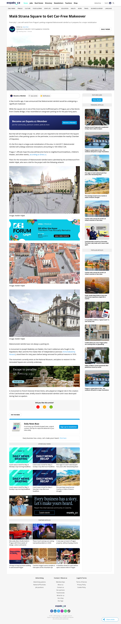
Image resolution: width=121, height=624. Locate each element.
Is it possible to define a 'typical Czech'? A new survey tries (97, 320)
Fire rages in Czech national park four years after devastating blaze (67, 466)
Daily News (11, 8)
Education (64, 8)
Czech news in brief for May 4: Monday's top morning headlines (20, 466)
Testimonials (60, 593)
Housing (56, 8)
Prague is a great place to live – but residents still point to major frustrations (97, 150)
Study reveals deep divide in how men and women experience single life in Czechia (96, 297)
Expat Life (47, 8)
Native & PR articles (39, 585)
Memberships (60, 582)
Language (108, 8)
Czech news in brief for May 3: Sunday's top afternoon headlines (44, 466)
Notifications (45, 96)
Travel (86, 8)
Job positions (39, 587)
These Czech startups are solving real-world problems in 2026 (43, 542)
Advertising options (39, 582)
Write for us (60, 595)
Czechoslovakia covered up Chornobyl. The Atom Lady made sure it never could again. (96, 243)
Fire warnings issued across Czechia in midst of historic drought (65, 489)
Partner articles (45, 520)
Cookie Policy (81, 587)
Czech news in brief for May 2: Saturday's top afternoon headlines (42, 489)
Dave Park (25, 27)
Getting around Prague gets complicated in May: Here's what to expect (96, 128)
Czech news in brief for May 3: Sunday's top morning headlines (19, 488)
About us (60, 585)
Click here (62, 438)
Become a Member (69, 123)
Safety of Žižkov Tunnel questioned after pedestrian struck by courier (96, 366)
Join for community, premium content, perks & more (30, 125)
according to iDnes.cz (38, 154)
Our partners (60, 590)
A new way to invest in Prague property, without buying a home (67, 542)
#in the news (15, 415)
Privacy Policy (81, 585)
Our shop (61, 598)
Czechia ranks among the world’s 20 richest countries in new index (95, 219)
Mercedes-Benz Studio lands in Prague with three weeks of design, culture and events (19, 543)
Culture (27, 8)
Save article (32, 96)
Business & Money (97, 8)
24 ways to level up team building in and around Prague (20, 566)
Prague (20, 8)
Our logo (60, 601)
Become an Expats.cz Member (29, 121)
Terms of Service (81, 582)
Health (73, 8)
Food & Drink (37, 8)
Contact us (60, 587)
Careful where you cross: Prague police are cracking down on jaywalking (96, 343)
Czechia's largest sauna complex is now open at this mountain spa (44, 566)
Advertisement (76, 218)
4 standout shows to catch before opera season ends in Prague (67, 566)
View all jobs (97, 100)
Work (80, 8)
